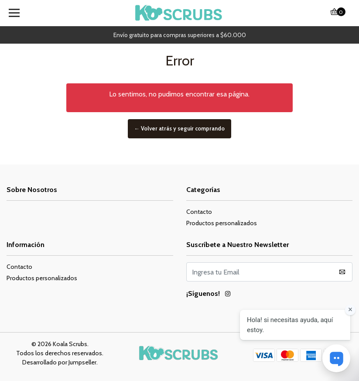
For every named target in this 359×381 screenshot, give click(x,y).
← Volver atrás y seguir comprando (179, 128)
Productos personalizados (221, 223)
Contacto (199, 212)
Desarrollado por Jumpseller (59, 362)
